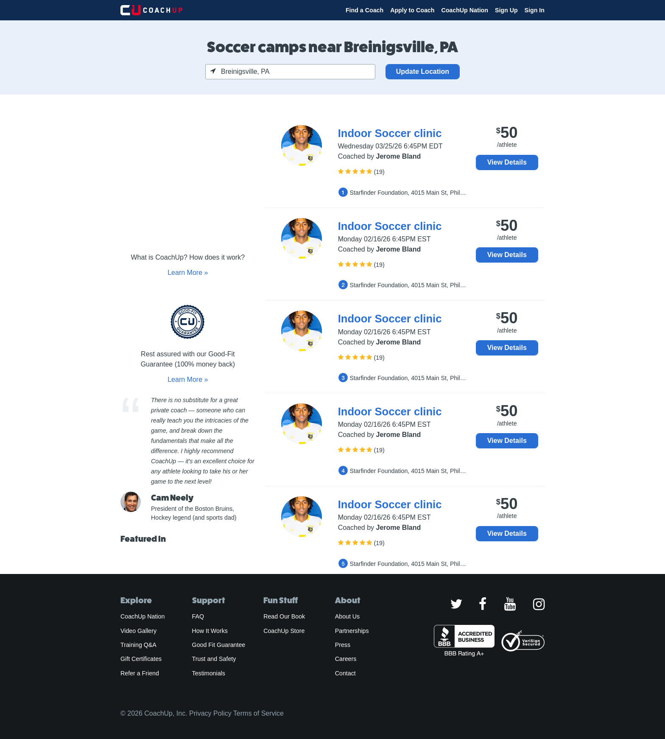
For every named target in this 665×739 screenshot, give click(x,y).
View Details (507, 162)
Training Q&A (138, 644)
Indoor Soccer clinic (390, 133)
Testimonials (208, 673)
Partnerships (352, 630)
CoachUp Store (284, 630)
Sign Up (506, 10)
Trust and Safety (214, 658)
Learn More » (188, 272)
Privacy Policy (210, 713)
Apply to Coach (412, 10)
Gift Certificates (141, 658)
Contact (345, 673)
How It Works (210, 630)
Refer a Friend (139, 673)
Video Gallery (138, 630)
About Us (347, 616)
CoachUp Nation (464, 10)
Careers (346, 658)
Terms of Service (258, 713)
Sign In (535, 10)
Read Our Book (284, 616)
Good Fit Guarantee (219, 644)
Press (342, 644)
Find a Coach (364, 10)
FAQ (198, 616)
